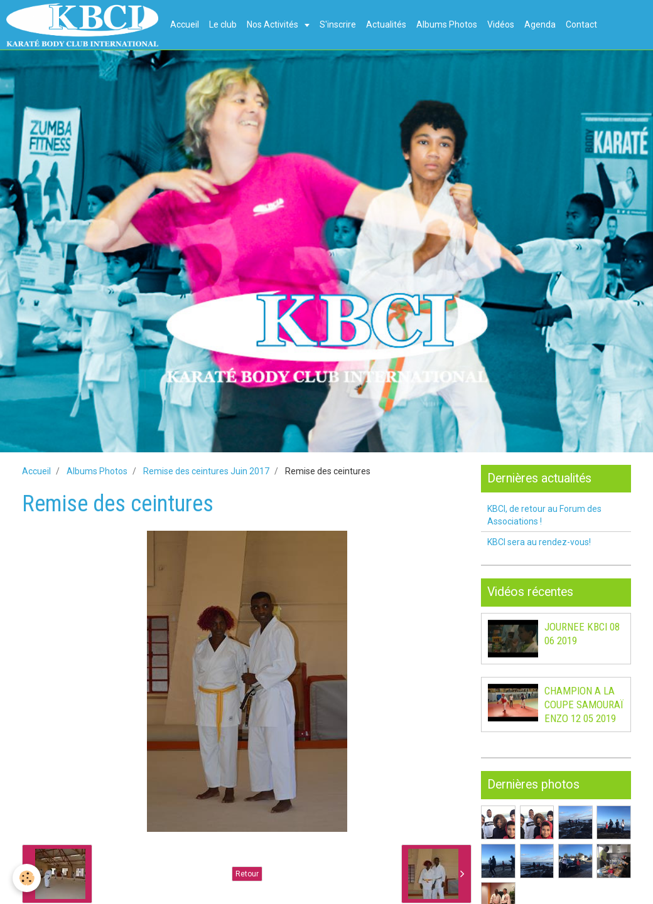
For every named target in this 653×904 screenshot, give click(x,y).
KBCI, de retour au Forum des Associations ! (544, 515)
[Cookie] (27, 878)
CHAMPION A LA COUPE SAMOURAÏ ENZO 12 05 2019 (583, 704)
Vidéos (500, 24)
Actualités (386, 24)
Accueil (184, 24)
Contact (581, 24)
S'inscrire (338, 24)
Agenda (540, 24)
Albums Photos (446, 24)
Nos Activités (273, 24)
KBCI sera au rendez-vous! (539, 542)
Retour (247, 873)
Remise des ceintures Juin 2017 (206, 471)
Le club (223, 24)
